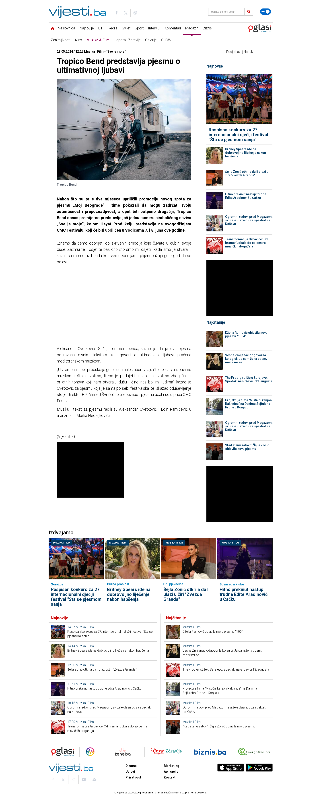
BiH (100, 28)
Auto (78, 40)
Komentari (173, 28)
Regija (112, 28)
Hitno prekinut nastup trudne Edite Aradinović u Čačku (245, 196)
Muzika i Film (61, 542)
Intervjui (154, 28)
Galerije (151, 40)
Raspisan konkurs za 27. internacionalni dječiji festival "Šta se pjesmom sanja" (238, 134)
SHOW (166, 40)
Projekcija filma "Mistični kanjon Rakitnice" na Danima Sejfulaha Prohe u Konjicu (248, 403)
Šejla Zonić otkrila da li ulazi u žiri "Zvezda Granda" (246, 173)
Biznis (207, 28)
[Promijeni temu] (265, 11)
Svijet (126, 28)
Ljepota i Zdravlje (127, 40)
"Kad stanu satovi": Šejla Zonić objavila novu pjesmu (247, 447)
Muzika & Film (97, 40)
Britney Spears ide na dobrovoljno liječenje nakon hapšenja (245, 152)
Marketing (171, 766)
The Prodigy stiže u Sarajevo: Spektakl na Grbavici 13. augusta (248, 379)
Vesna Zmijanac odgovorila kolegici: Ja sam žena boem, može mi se (246, 358)
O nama (131, 766)
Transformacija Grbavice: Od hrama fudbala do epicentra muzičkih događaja (246, 242)
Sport (139, 28)
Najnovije (87, 28)
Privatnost (133, 777)
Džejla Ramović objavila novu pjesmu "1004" (246, 334)
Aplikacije (171, 771)
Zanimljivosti (60, 40)
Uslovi (130, 771)
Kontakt (169, 777)
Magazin (191, 28)
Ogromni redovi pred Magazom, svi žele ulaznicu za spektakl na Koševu (248, 220)
